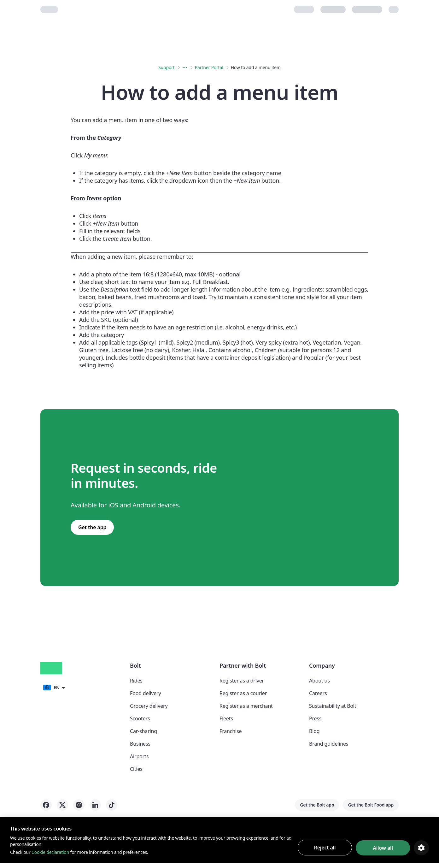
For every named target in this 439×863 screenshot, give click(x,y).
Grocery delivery (148, 705)
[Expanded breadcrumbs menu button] (184, 67)
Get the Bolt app (317, 805)
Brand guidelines (328, 743)
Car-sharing (143, 731)
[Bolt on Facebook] (46, 805)
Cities (136, 768)
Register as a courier (243, 693)
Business (140, 743)
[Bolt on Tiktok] (111, 805)
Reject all (325, 847)
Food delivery (145, 693)
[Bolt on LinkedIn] (95, 805)
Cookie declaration (50, 852)
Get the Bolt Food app (371, 805)
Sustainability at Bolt (332, 705)
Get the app (92, 527)
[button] (53, 687)
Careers (318, 693)
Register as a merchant (246, 705)
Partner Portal (209, 67)
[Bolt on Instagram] (79, 805)
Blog (314, 731)
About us (319, 680)
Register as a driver (242, 680)
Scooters (140, 718)
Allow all (383, 847)
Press (315, 718)
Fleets (226, 718)
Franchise (231, 731)
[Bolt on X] (62, 805)
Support (166, 67)
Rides (136, 680)
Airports (139, 756)
